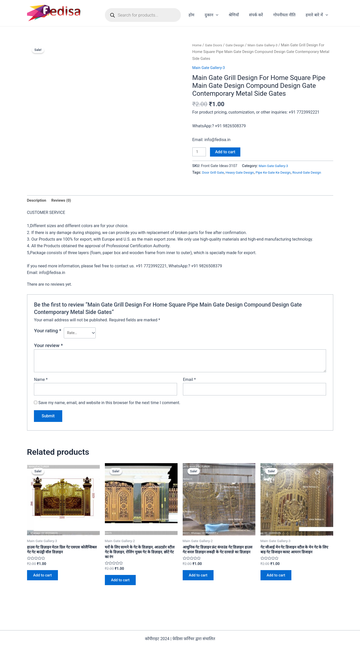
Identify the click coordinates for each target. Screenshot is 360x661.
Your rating (47, 338)
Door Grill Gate (214, 173)
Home (197, 45)
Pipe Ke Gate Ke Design (279, 173)
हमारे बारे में (318, 15)
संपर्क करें (261, 14)
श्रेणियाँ (241, 14)
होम (203, 14)
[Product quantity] (199, 152)
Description (37, 207)
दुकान (221, 15)
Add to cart (226, 151)
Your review (48, 354)
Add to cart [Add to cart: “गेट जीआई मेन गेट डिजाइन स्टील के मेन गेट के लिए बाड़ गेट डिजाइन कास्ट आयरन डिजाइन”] (278, 587)
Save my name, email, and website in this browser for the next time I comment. (109, 412)
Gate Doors (215, 45)
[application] (225, 15)
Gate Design (238, 45)
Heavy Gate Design (243, 173)
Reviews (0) (64, 207)
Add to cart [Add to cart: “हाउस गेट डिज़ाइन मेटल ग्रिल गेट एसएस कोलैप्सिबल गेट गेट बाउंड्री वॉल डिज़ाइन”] (45, 587)
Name (41, 388)
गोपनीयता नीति (287, 14)
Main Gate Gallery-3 (268, 45)
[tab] (37, 208)
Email (189, 388)
